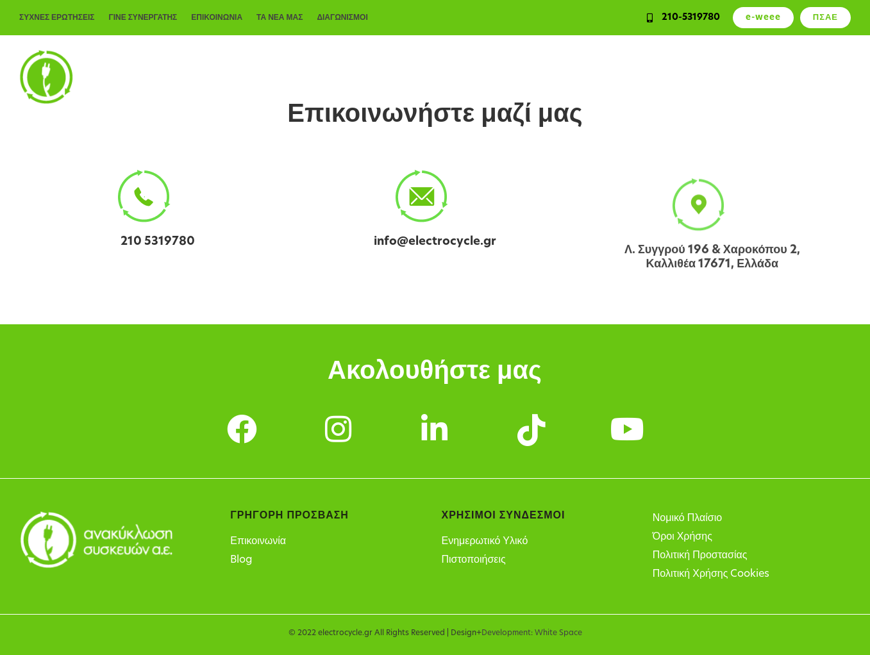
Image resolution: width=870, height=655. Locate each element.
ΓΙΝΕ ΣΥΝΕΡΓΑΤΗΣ (142, 18)
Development (506, 633)
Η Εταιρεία (822, 77)
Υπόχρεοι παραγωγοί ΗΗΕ (590, 77)
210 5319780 (158, 242)
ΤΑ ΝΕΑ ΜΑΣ (279, 18)
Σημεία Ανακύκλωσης (726, 77)
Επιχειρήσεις (404, 77)
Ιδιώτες (336, 77)
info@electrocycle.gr (435, 244)
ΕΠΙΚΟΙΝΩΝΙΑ (216, 18)
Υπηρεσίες (481, 77)
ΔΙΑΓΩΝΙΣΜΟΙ (342, 18)
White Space (558, 633)
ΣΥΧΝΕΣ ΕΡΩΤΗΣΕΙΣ (56, 18)
